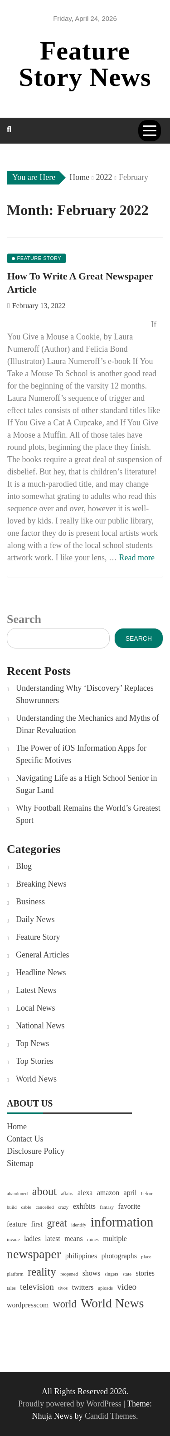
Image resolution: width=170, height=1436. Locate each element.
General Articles (42, 954)
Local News (35, 1007)
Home (17, 1126)
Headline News (41, 972)
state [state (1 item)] (126, 1273)
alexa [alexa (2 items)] (85, 1193)
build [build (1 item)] (12, 1207)
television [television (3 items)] (37, 1286)
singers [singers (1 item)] (111, 1273)
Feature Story (38, 937)
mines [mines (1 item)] (92, 1239)
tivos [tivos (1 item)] (63, 1288)
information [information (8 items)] (122, 1222)
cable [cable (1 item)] (26, 1207)
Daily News (35, 919)
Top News (32, 1043)
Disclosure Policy (36, 1151)
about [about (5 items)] (44, 1191)
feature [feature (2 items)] (17, 1224)
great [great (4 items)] (57, 1223)
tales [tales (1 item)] (11, 1288)
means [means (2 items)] (73, 1238)
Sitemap (20, 1163)
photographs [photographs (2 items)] (119, 1256)
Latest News (36, 990)
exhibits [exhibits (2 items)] (84, 1206)
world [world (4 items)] (65, 1304)
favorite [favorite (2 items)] (129, 1206)
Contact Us (25, 1138)
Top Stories (34, 1061)
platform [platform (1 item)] (15, 1273)
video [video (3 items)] (126, 1286)
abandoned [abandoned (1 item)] (17, 1193)
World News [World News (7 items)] (112, 1303)
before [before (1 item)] (147, 1193)
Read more (136, 557)
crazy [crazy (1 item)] (63, 1207)
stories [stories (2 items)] (145, 1273)
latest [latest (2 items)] (52, 1238)
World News (36, 1078)
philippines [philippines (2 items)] (81, 1256)
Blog (24, 866)
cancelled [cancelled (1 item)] (44, 1207)
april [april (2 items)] (130, 1193)
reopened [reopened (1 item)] (69, 1273)
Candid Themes (110, 1416)
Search (24, 619)
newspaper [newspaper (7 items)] (34, 1254)
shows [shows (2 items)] (92, 1273)
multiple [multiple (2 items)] (115, 1238)
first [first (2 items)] (37, 1224)
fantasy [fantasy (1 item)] (107, 1207)
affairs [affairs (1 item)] (67, 1193)
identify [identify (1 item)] (78, 1224)
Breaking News (41, 883)
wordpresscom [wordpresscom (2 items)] (28, 1305)
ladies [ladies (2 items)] (32, 1238)
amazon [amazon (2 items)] (108, 1193)
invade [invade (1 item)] (13, 1239)
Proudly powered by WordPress (70, 1403)
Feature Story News (85, 64)
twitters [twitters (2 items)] (82, 1287)
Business (30, 901)
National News (40, 1025)
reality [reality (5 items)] (42, 1272)
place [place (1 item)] (146, 1256)
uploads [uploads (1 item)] (105, 1288)
